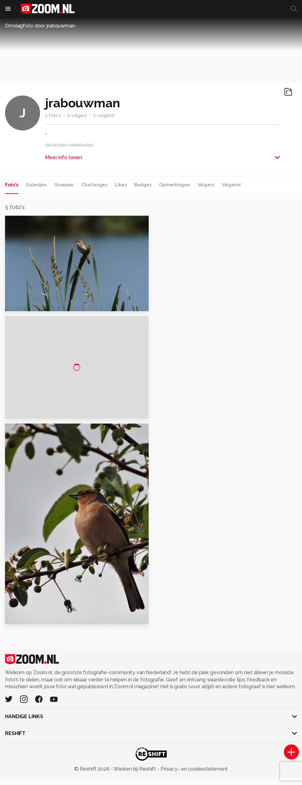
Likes (120, 184)
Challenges (94, 184)
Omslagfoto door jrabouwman (40, 26)
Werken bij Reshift (135, 776)
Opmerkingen (174, 184)
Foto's (11, 184)
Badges (142, 184)
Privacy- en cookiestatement (193, 776)
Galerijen (36, 184)
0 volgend (104, 115)
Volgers (205, 184)
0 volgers (77, 115)
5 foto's (53, 115)
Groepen (64, 184)
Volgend (231, 184)
